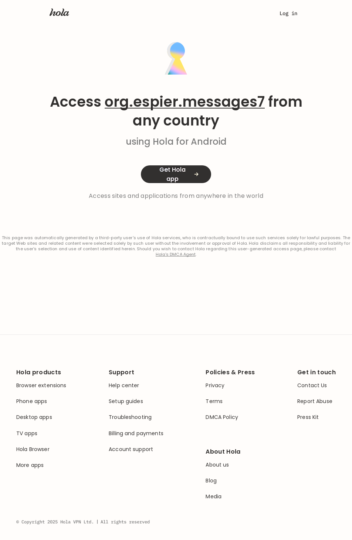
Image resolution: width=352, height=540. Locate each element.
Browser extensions (41, 385)
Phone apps (31, 401)
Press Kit (308, 417)
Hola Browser (33, 449)
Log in (288, 13)
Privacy (215, 385)
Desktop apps (34, 417)
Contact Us (312, 385)
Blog (211, 480)
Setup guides (126, 401)
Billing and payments (136, 433)
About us (217, 464)
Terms (214, 401)
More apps (30, 465)
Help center (124, 385)
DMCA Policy (222, 417)
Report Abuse (314, 401)
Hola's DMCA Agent (176, 254)
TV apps (26, 433)
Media (213, 496)
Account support (131, 449)
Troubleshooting (130, 417)
